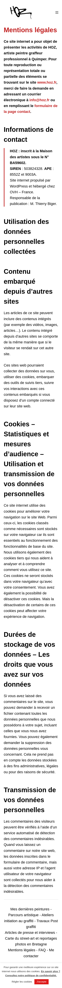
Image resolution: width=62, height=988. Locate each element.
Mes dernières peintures (29, 909)
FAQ (42, 950)
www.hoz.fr (46, 82)
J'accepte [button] (41, 981)
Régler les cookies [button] (22, 981)
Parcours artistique (23, 915)
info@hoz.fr (39, 100)
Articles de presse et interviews (30, 932)
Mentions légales (21, 950)
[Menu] (56, 12)
